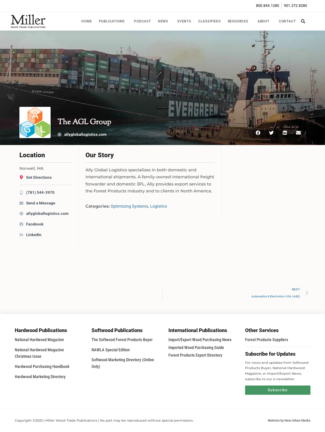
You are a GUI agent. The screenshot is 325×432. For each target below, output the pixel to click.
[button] (303, 21)
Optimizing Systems (129, 206)
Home (86, 21)
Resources (239, 21)
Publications (113, 21)
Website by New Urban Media (289, 420)
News (164, 21)
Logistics (158, 206)
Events (184, 21)
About (265, 21)
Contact (287, 21)
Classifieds (209, 21)
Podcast (142, 21)
